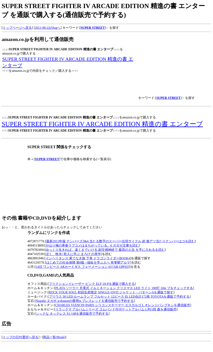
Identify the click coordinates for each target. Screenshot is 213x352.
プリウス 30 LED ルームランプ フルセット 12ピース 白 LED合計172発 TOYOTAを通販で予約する (119, 296)
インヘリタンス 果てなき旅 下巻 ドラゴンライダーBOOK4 (88, 258)
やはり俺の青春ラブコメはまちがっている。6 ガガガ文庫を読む (92, 245)
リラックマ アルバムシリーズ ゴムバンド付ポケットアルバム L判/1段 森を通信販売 (116, 309)
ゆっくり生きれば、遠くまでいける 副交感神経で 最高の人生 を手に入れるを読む (105, 249)
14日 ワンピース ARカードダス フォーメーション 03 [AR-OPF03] (83, 266)
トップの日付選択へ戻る (20, 337)
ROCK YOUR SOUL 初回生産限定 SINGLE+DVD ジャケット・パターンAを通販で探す (111, 292)
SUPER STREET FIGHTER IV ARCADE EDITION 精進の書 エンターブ (102, 124)
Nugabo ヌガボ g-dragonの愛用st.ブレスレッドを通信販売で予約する (85, 301)
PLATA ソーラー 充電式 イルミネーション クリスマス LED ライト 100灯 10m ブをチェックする (124, 288)
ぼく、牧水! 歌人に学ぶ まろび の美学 (73, 254)
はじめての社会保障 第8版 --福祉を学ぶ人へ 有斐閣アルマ (88, 262)
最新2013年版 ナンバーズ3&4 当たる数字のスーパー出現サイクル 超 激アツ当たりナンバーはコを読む (120, 241)
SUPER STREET (93, 27)
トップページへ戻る (17, 27)
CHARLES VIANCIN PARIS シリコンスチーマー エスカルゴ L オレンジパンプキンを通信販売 (122, 305)
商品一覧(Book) (54, 337)
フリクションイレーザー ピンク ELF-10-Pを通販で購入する (92, 283)
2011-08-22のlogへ (48, 27)
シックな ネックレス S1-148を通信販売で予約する (72, 313)
